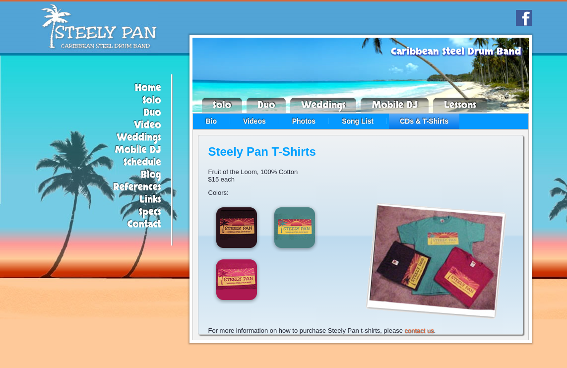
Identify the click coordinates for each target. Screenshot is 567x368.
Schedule (142, 162)
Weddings (139, 137)
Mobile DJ (138, 150)
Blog (150, 175)
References (137, 187)
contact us (419, 330)
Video (147, 125)
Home (148, 88)
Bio (211, 121)
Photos (303, 121)
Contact (144, 224)
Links (150, 199)
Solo (151, 100)
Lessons (460, 105)
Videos (254, 121)
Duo (152, 113)
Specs (150, 212)
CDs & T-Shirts (424, 121)
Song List (358, 121)
